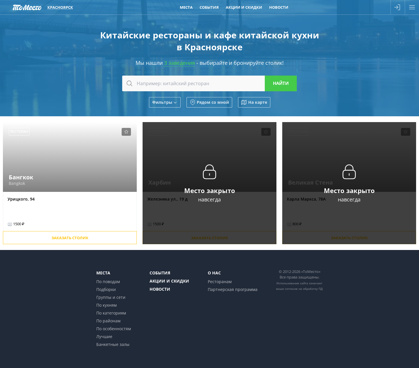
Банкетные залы (112, 344)
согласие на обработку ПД (304, 289)
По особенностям (113, 328)
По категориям (111, 313)
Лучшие (104, 336)
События (160, 273)
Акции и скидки (169, 281)
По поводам (108, 281)
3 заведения (179, 62)
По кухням (106, 305)
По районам (108, 321)
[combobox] (209, 83)
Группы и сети (110, 297)
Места (103, 273)
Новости (160, 289)
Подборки (106, 289)
